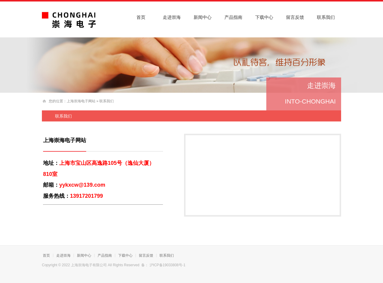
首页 (140, 17)
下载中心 (264, 17)
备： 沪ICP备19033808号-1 (163, 265)
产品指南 (233, 17)
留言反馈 (295, 17)
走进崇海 (172, 17)
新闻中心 (203, 17)
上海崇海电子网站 (81, 101)
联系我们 (326, 17)
